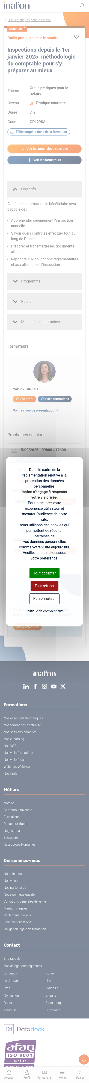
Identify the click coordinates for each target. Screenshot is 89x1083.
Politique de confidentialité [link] (44, 611)
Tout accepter (44, 573)
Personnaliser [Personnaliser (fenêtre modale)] (44, 599)
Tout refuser (44, 586)
